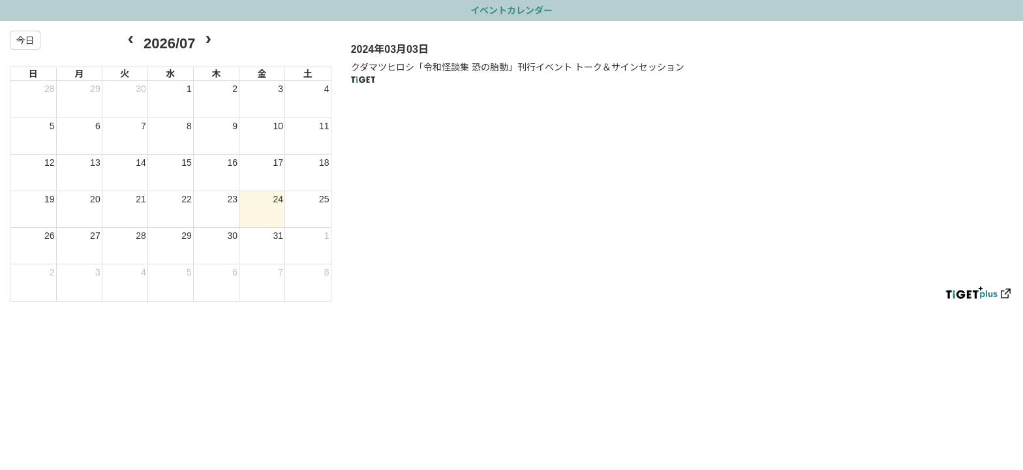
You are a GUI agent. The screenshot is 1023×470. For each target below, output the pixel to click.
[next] (208, 40)
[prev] (131, 40)
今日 (25, 40)
